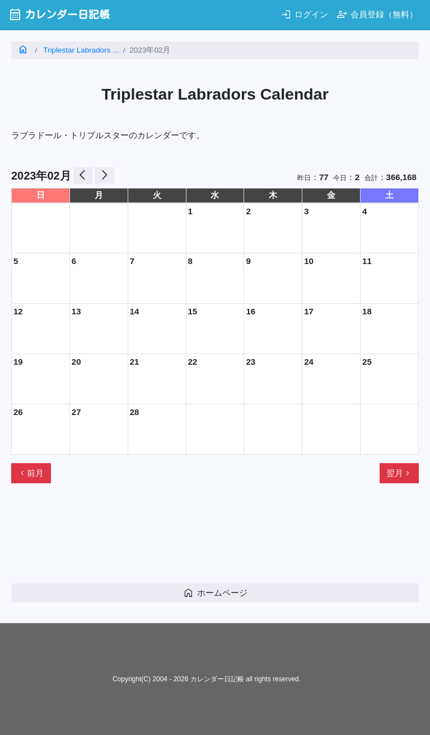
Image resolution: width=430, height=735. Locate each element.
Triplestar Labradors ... (81, 50)
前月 (31, 473)
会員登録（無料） (377, 14)
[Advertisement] (215, 538)
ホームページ (215, 592)
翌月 (399, 473)
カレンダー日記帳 (59, 14)
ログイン (304, 14)
